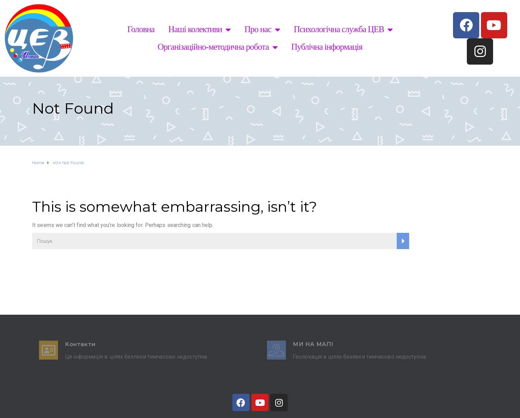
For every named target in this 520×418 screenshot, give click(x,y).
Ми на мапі (313, 344)
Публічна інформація (327, 46)
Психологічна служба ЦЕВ (343, 29)
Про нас (262, 29)
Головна (141, 29)
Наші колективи (199, 29)
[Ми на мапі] (276, 350)
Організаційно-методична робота (218, 47)
